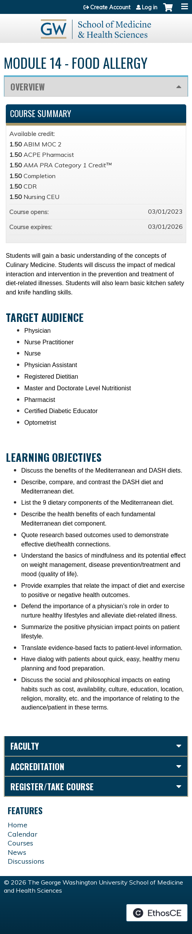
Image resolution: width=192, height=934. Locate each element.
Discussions (26, 861)
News (17, 852)
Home (17, 824)
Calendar (22, 834)
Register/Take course (52, 786)
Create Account (110, 7)
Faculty (24, 746)
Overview (27, 86)
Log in (149, 7)
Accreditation (37, 766)
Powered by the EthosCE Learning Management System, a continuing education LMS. (157, 912)
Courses (20, 843)
